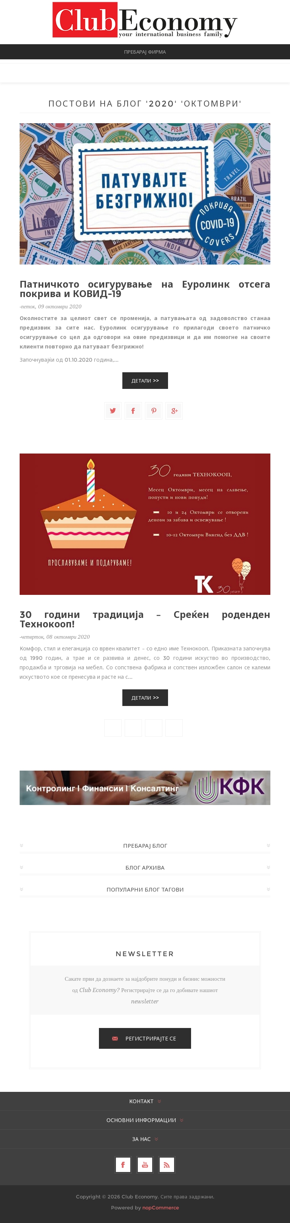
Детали (141, 381)
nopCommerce (160, 1207)
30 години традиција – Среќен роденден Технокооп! (145, 619)
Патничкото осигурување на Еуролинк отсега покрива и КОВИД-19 (145, 289)
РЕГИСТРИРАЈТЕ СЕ (150, 1038)
